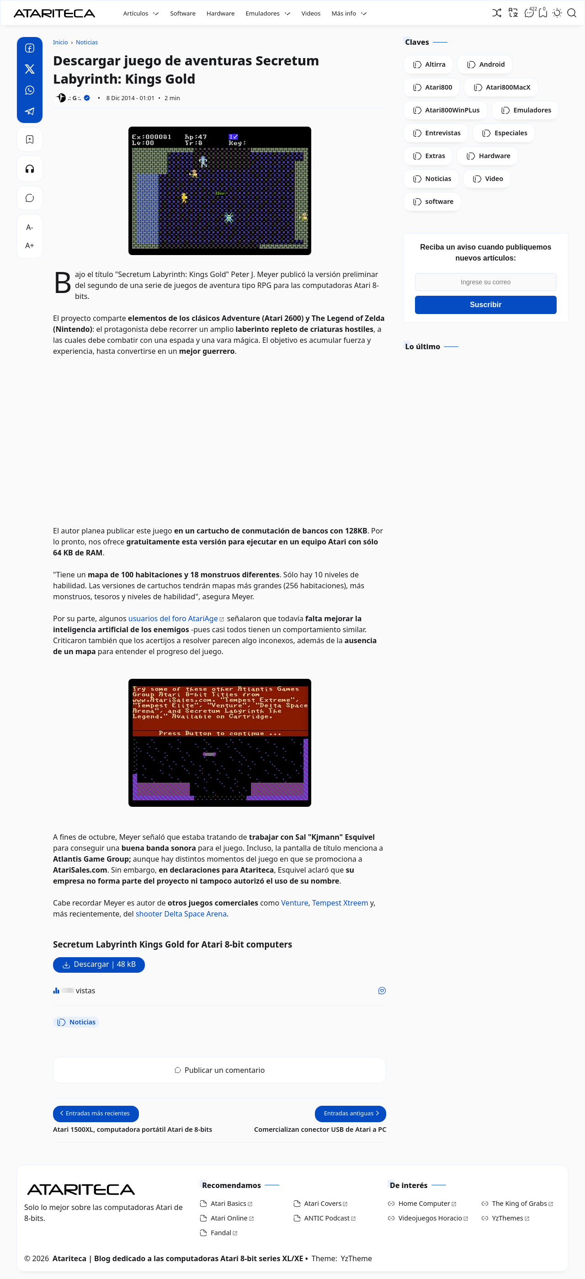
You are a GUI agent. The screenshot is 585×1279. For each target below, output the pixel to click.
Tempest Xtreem (340, 903)
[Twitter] (29, 70)
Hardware (221, 13)
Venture (294, 903)
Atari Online (229, 1218)
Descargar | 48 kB (105, 964)
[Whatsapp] (29, 91)
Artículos (136, 13)
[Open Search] (571, 12)
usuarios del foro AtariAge (173, 618)
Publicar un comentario (220, 1070)
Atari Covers (323, 1203)
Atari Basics (228, 1203)
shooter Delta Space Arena (181, 914)
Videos (311, 13)
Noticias (76, 1022)
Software (183, 13)
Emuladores (262, 13)
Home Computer (424, 1203)
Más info (343, 13)
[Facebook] (29, 49)
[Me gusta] (382, 991)
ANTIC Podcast (327, 1218)
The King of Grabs (519, 1203)
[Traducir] (513, 12)
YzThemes (507, 1218)
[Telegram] (29, 112)
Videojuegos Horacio (430, 1218)
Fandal (221, 1232)
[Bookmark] (29, 139)
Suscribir (485, 305)
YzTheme (356, 1258)
